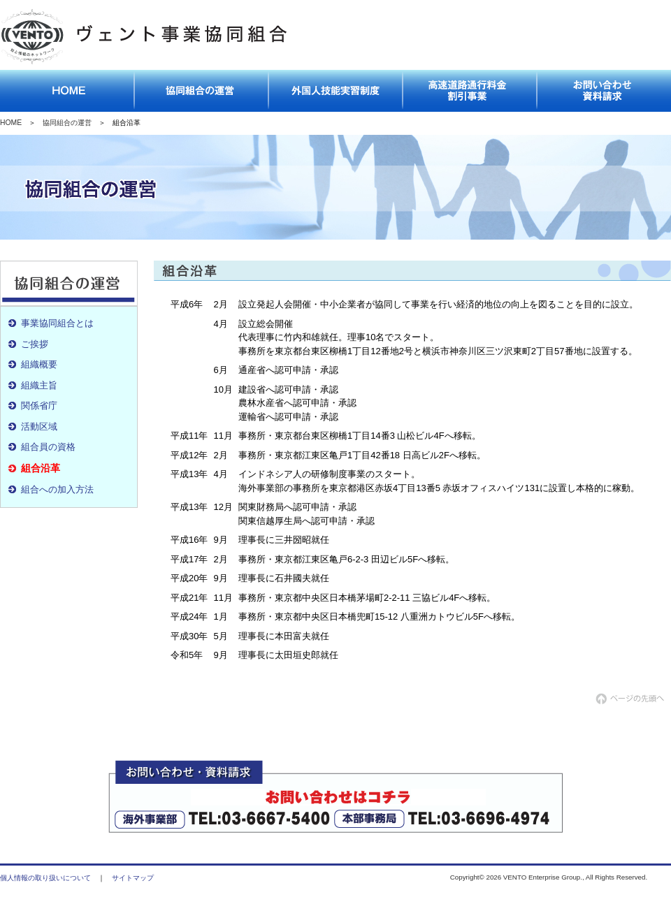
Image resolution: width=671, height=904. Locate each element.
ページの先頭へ (633, 698)
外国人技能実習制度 (335, 91)
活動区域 (39, 426)
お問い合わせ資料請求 (604, 91)
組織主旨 (39, 385)
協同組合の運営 (201, 91)
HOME (11, 122)
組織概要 (39, 364)
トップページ (67, 91)
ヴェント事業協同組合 (146, 38)
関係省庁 (39, 405)
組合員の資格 (48, 447)
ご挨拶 (34, 344)
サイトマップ (133, 878)
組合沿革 (40, 468)
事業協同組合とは (57, 323)
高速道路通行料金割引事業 (470, 91)
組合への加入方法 (57, 489)
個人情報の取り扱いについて (45, 878)
